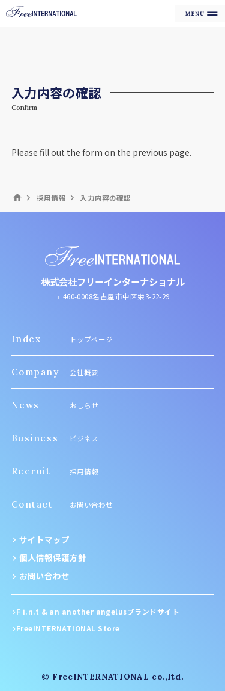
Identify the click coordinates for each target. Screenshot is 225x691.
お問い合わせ (44, 576)
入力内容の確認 (105, 198)
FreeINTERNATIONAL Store (68, 628)
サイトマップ (44, 539)
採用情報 (51, 198)
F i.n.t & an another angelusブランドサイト (97, 611)
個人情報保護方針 (52, 557)
